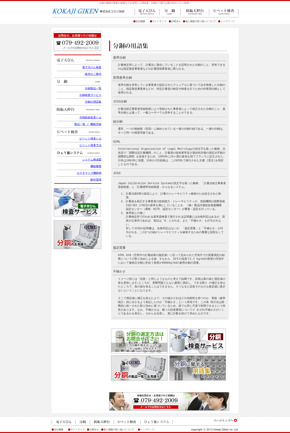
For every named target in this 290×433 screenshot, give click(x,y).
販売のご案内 (93, 74)
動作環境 (95, 180)
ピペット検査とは (90, 139)
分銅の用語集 (93, 102)
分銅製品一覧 (93, 88)
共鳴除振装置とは (90, 118)
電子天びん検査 (91, 67)
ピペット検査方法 (90, 145)
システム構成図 (91, 160)
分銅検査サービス (90, 95)
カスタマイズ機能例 (89, 173)
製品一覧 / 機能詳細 (87, 124)
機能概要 (95, 166)
